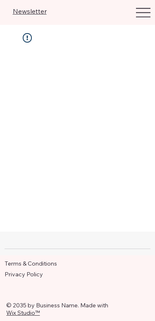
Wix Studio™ (23, 312)
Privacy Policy (24, 274)
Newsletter (30, 11)
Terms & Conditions (31, 263)
